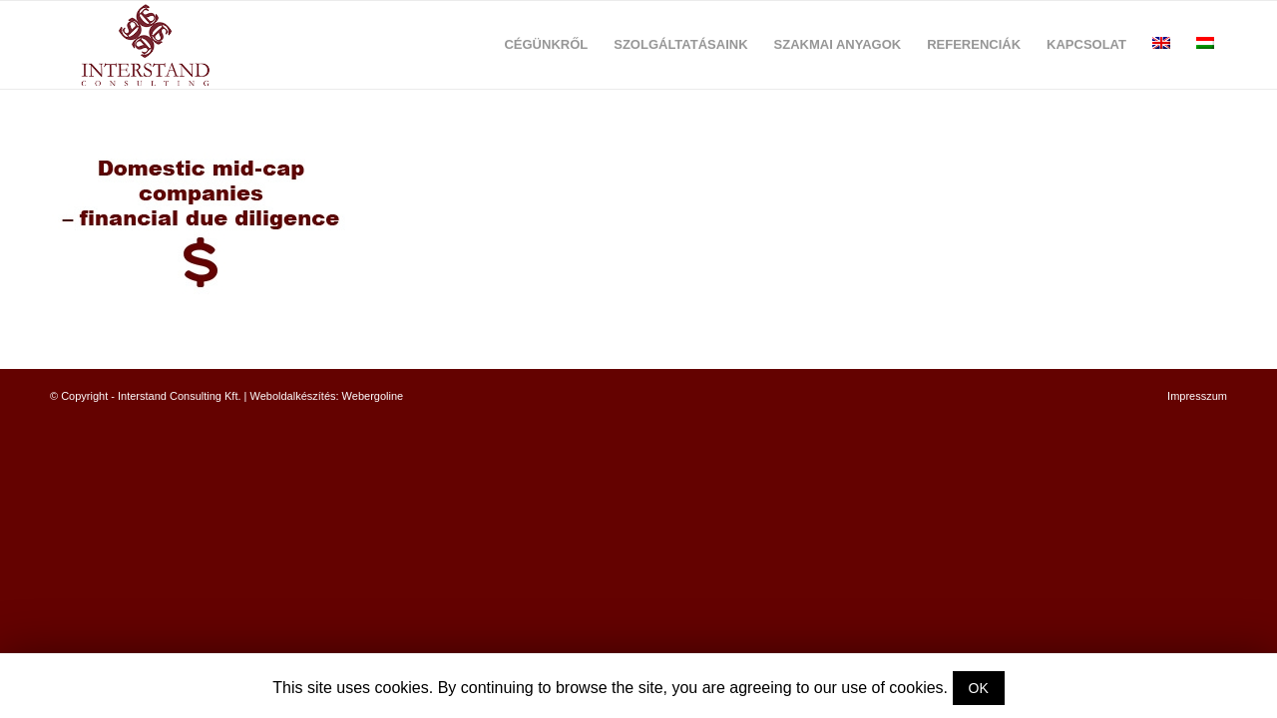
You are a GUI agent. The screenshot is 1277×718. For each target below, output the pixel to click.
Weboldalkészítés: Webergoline (327, 396)
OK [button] (979, 688)
